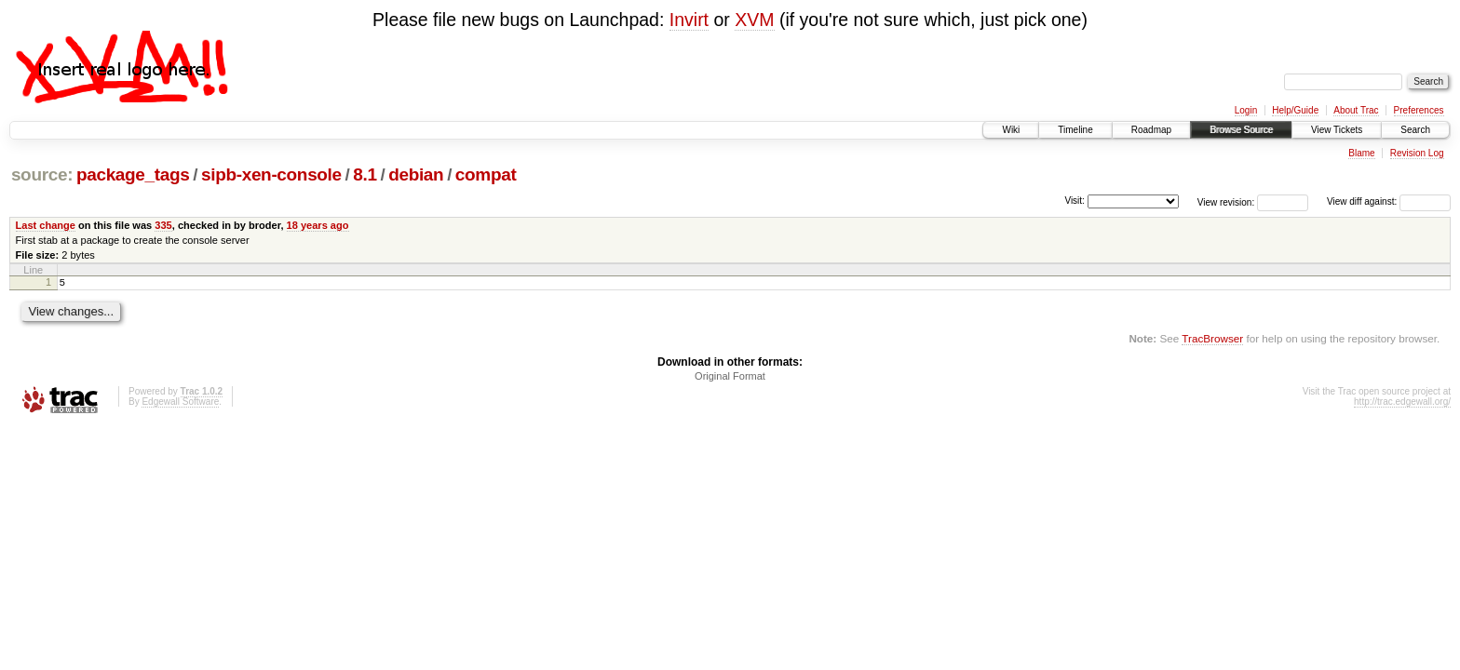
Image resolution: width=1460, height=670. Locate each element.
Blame (1361, 153)
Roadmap (1151, 130)
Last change (45, 225)
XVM (754, 19)
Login (1246, 110)
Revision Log (1417, 153)
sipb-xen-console (271, 174)
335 (163, 225)
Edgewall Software (180, 404)
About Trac (1355, 110)
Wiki (1011, 130)
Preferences (1419, 110)
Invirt (689, 19)
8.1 (364, 174)
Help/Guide (1295, 110)
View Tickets (1336, 130)
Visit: (1074, 200)
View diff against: (1389, 201)
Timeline (1075, 130)
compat (486, 174)
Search (1415, 130)
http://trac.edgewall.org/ (1402, 404)
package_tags (133, 174)
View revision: (1226, 201)
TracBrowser (1212, 341)
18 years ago (318, 225)
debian (415, 174)
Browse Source (1241, 130)
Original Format (730, 378)
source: (42, 174)
